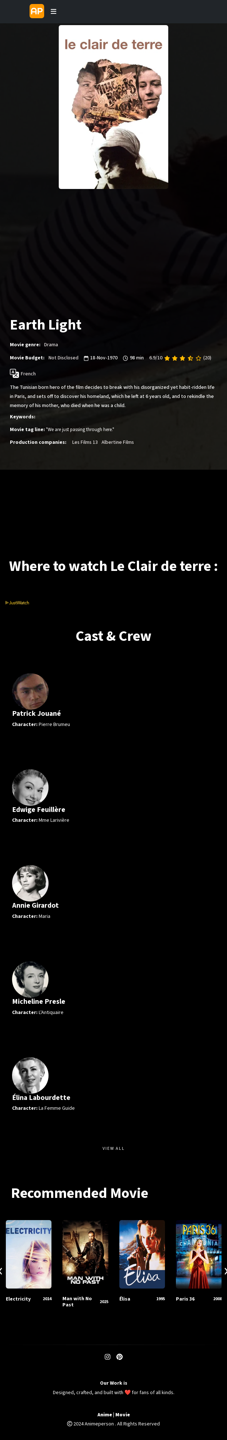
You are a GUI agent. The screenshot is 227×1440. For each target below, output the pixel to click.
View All (114, 1148)
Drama (51, 344)
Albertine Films (117, 442)
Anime (104, 1415)
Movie (122, 1415)
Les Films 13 (85, 442)
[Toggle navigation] (53, 12)
